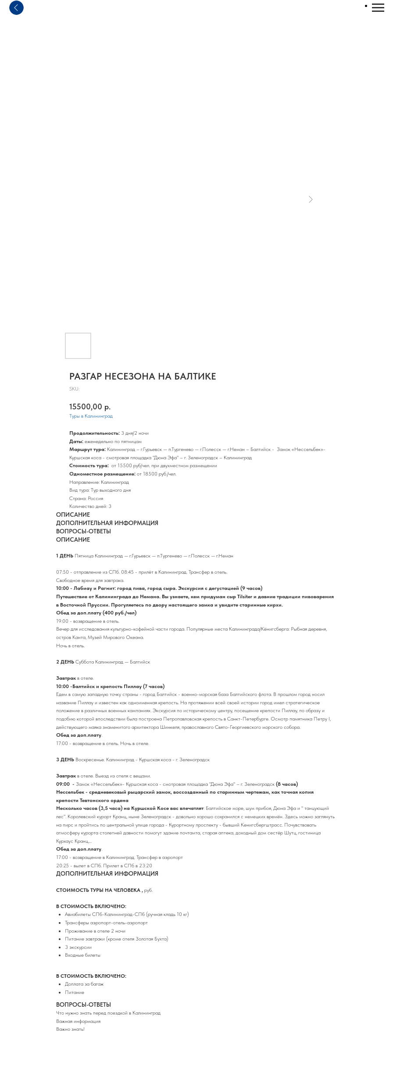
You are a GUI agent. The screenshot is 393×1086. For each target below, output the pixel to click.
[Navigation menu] (378, 8)
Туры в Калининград (91, 416)
